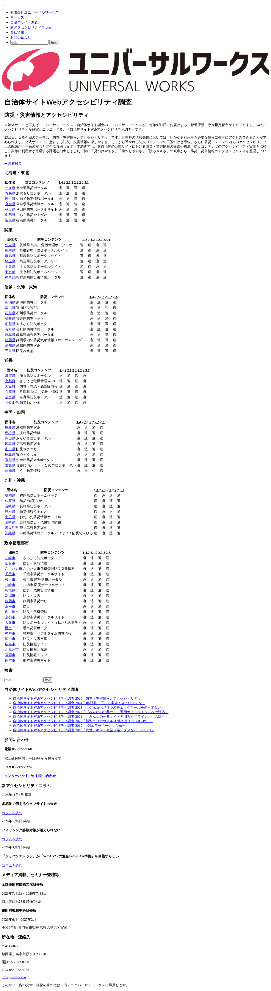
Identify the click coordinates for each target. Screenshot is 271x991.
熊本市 (10, 660)
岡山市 (10, 639)
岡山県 (10, 438)
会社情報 (17, 32)
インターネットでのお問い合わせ (30, 776)
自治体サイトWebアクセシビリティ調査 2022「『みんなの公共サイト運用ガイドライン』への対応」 (90, 712)
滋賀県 (10, 375)
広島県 (10, 443)
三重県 (10, 351)
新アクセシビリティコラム (31, 27)
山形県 (10, 215)
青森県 (10, 193)
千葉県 (10, 266)
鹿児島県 (12, 528)
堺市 (8, 628)
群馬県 (10, 256)
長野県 (10, 329)
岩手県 (10, 198)
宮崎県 (10, 522)
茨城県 (10, 245)
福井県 (10, 318)
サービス (17, 17)
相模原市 (12, 590)
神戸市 (10, 633)
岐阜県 (10, 334)
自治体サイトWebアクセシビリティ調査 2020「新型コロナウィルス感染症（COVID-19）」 (83, 721)
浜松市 (10, 606)
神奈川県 (12, 277)
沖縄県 (10, 533)
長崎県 (10, 506)
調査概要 (15, 163)
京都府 (10, 381)
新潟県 (10, 302)
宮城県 (10, 204)
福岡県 (10, 495)
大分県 (10, 517)
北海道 (10, 188)
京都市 (10, 617)
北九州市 (12, 649)
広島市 (10, 644)
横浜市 (10, 579)
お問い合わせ (20, 37)
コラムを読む (12, 813)
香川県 (10, 460)
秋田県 (10, 209)
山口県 (10, 449)
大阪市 (10, 622)
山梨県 (10, 324)
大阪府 (10, 386)
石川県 (10, 313)
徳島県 (10, 454)
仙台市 (10, 563)
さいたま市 (13, 569)
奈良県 (10, 397)
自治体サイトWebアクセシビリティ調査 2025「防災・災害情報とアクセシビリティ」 (78, 698)
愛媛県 (10, 465)
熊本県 (10, 511)
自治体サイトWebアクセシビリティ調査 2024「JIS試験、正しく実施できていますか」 (79, 703)
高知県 (10, 470)
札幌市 (10, 558)
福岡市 (10, 655)
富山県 (10, 307)
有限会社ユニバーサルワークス (34, 12)
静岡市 (10, 601)
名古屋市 (12, 612)
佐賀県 (10, 501)
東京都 (10, 272)
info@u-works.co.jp (16, 977)
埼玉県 (10, 261)
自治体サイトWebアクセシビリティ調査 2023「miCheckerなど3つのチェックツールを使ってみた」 (88, 707)
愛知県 (10, 345)
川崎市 (10, 585)
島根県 (10, 433)
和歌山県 (12, 402)
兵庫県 (10, 392)
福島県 (10, 220)
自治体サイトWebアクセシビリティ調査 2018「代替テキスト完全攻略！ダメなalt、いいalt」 (84, 730)
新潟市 (10, 595)
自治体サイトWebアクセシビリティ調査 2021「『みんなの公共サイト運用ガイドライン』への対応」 (90, 716)
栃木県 (10, 250)
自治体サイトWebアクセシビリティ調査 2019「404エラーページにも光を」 (71, 725)
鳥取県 (10, 427)
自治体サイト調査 (24, 22)
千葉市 (10, 574)
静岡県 (10, 340)
